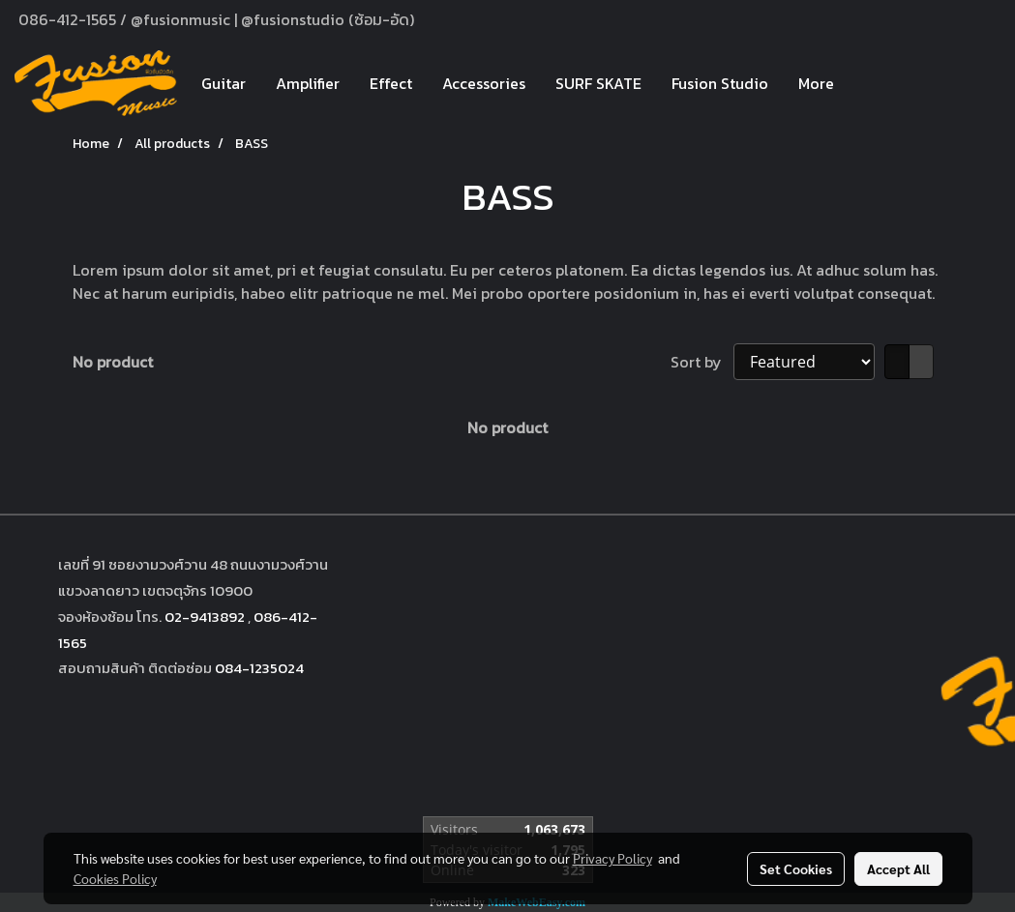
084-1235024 (259, 668)
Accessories (483, 83)
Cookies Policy (115, 878)
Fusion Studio (720, 83)
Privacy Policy (612, 858)
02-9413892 (204, 616)
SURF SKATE (598, 83)
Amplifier (308, 83)
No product (113, 361)
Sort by (702, 361)
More (816, 83)
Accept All (898, 868)
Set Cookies (796, 868)
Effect (391, 83)
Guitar (223, 83)
